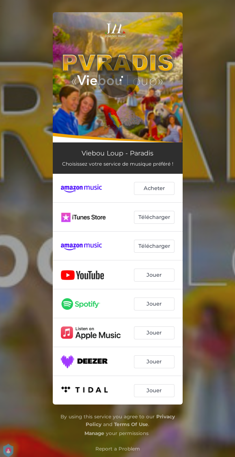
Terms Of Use (131, 424)
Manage (94, 433)
